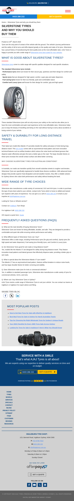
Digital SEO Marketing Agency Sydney (37, 497)
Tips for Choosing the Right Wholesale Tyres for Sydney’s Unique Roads (36, 320)
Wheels (9, 397)
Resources (8, 424)
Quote (22, 215)
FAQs (9, 416)
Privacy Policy (9, 410)
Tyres (9, 394)
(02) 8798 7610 (42, 3)
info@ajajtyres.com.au (17, 196)
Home (4, 22)
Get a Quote (55, 16)
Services (9, 400)
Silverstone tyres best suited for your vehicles (46, 52)
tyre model (19, 149)
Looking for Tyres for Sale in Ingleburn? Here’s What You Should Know (36, 328)
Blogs (9, 408)
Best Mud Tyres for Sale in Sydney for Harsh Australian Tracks (33, 317)
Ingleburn (13, 206)
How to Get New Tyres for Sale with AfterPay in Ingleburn (31, 313)
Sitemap (9, 413)
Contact (9, 405)
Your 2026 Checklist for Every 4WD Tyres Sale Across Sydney (32, 324)
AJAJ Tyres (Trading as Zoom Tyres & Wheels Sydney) (35, 494)
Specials (9, 402)
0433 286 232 (19, 16)
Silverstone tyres (7, 64)
